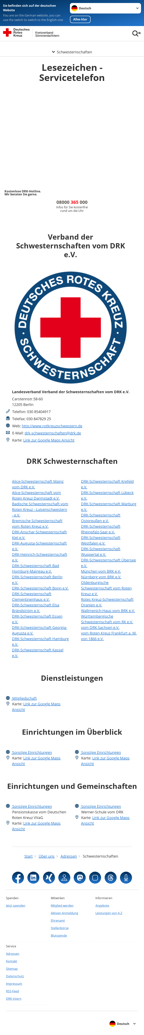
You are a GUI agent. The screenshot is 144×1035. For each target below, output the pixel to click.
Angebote (102, 905)
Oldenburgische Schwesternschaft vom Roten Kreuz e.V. (106, 588)
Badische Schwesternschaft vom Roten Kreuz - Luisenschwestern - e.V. (40, 509)
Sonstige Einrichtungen (31, 752)
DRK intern (13, 999)
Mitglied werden (62, 905)
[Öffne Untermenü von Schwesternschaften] (72, 45)
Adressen (12, 954)
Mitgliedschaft (24, 698)
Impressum (14, 984)
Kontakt (11, 961)
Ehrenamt (58, 920)
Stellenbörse (60, 928)
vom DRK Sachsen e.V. (100, 627)
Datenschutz (15, 976)
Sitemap (12, 969)
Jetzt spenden (15, 905)
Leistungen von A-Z (108, 913)
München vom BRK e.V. (101, 571)
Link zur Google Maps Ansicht (48, 440)
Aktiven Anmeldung (64, 913)
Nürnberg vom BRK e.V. (101, 576)
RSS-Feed (12, 991)
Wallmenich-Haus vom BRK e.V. (108, 610)
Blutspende (59, 935)
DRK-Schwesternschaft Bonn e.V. (40, 588)
